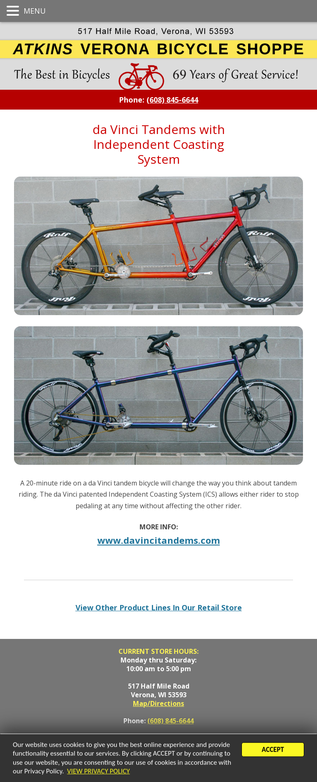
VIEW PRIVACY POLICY (98, 771)
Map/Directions (158, 703)
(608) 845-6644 (170, 720)
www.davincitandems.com (158, 540)
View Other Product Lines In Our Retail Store (159, 607)
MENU (33, 11)
